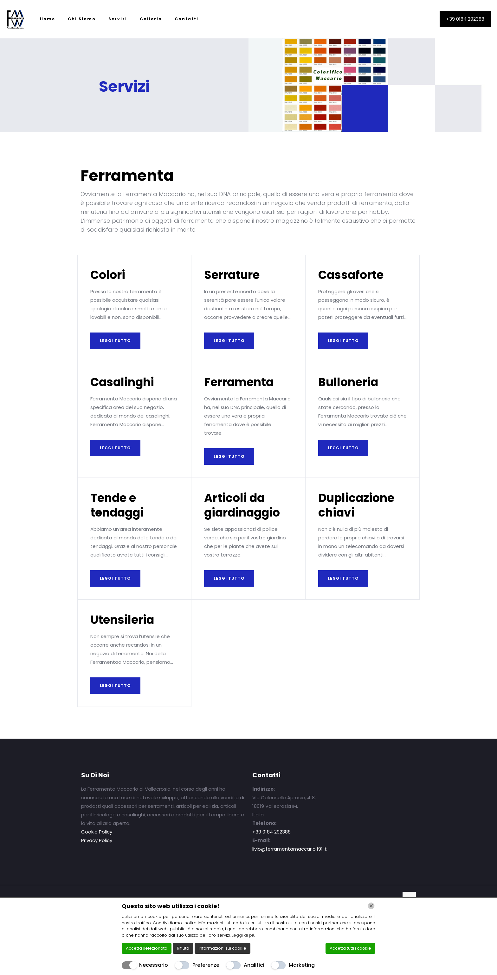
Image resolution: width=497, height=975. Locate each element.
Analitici (254, 965)
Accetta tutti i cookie (350, 948)
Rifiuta (183, 948)
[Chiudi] (371, 906)
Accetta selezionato (146, 948)
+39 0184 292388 (465, 19)
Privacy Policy (96, 840)
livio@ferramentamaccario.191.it (289, 849)
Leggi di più (243, 935)
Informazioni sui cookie (222, 948)
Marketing (302, 965)
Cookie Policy (96, 831)
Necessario (153, 965)
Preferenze (205, 965)
